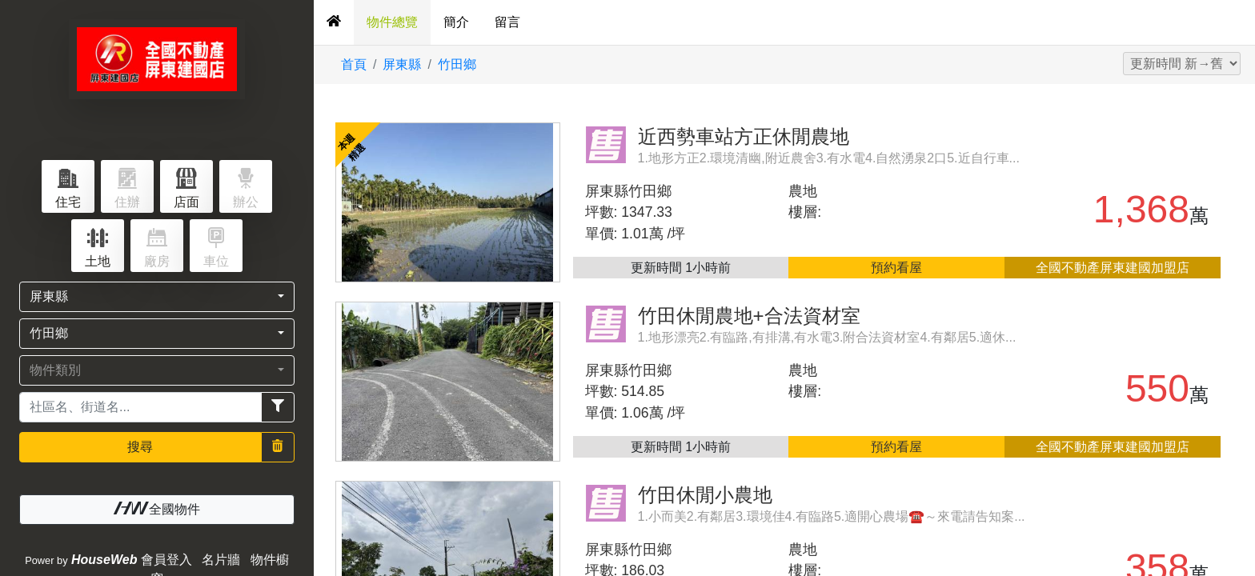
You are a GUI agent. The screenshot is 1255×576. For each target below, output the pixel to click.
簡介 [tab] (456, 22)
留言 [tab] (507, 22)
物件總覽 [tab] (392, 22)
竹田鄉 (457, 64)
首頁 (354, 64)
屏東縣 (402, 64)
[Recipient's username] (140, 407)
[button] (157, 297)
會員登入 (166, 559)
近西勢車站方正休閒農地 (743, 136)
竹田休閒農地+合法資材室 (749, 315)
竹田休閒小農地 (705, 495)
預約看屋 (896, 267)
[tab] (334, 22)
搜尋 (140, 447)
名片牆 (221, 559)
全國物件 (157, 509)
